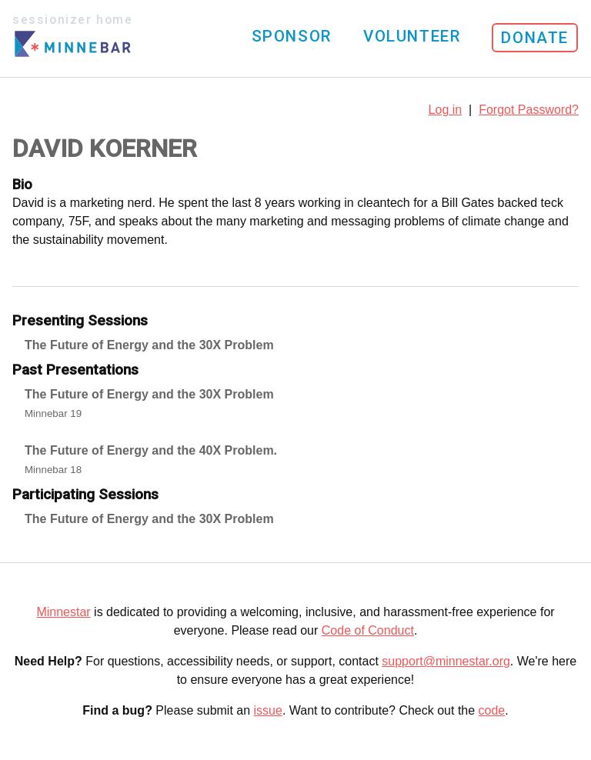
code (492, 710)
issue (268, 710)
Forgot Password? (529, 109)
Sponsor (292, 36)
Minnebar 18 (53, 469)
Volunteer (411, 36)
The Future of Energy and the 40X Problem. (151, 450)
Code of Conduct (368, 630)
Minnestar (63, 611)
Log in (445, 109)
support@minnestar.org (446, 661)
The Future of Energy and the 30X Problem (149, 345)
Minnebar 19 (53, 413)
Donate (535, 37)
